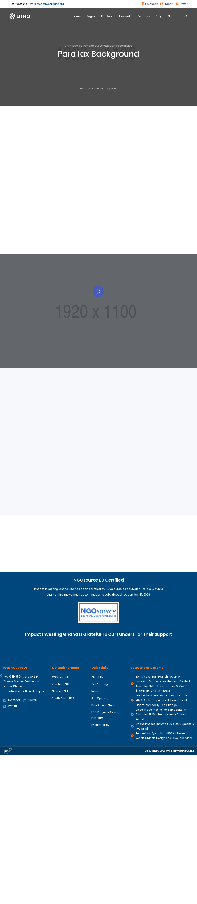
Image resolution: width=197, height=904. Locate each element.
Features (144, 16)
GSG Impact (60, 677)
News (94, 691)
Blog (159, 16)
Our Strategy (100, 684)
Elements (125, 16)
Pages (91, 16)
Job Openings (100, 698)
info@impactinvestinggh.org (46, 4)
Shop (171, 16)
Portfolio (107, 16)
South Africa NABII (63, 698)
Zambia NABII (60, 684)
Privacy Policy (100, 725)
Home (76, 16)
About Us (97, 677)
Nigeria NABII (60, 691)
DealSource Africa (103, 705)
